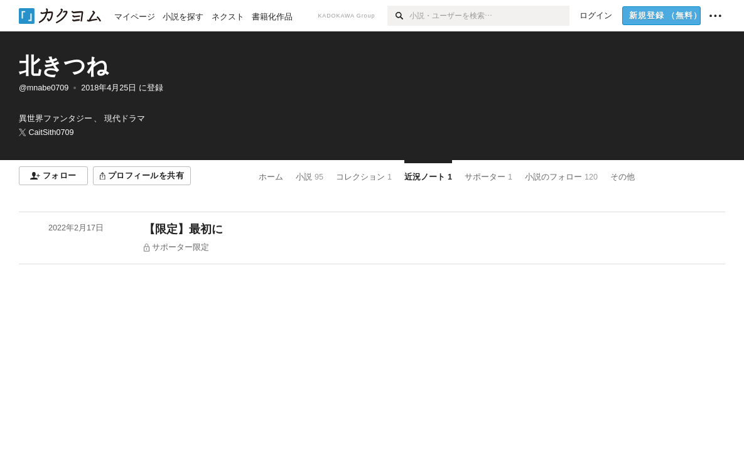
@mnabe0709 (43, 87)
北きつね (64, 65)
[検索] (398, 16)
